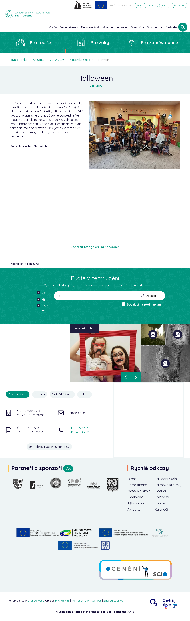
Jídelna (84, 394)
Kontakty (171, 27)
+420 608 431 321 (80, 432)
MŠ (41, 299)
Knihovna (162, 497)
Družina (42, 308)
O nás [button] (53, 27)
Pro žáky (100, 42)
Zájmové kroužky (168, 485)
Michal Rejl (62, 600)
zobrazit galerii (85, 328)
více (68, 468)
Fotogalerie (150, 5)
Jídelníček (135, 497)
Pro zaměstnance (159, 42)
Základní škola (166, 479)
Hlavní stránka (17, 60)
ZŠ (41, 293)
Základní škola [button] (68, 27)
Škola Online (179, 5)
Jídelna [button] (108, 27)
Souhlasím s (141, 304)
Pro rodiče (40, 42)
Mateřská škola (80, 60)
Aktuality (39, 60)
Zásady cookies (113, 600)
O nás (131, 479)
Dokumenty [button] (154, 27)
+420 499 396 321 (80, 428)
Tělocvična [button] (137, 27)
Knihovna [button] (122, 27)
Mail (139, 5)
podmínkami (152, 304)
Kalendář (162, 509)
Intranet (165, 5)
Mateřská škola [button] (90, 27)
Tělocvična (135, 503)
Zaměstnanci (137, 485)
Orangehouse (35, 600)
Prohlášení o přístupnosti (86, 600)
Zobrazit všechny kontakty (49, 447)
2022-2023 (57, 60)
